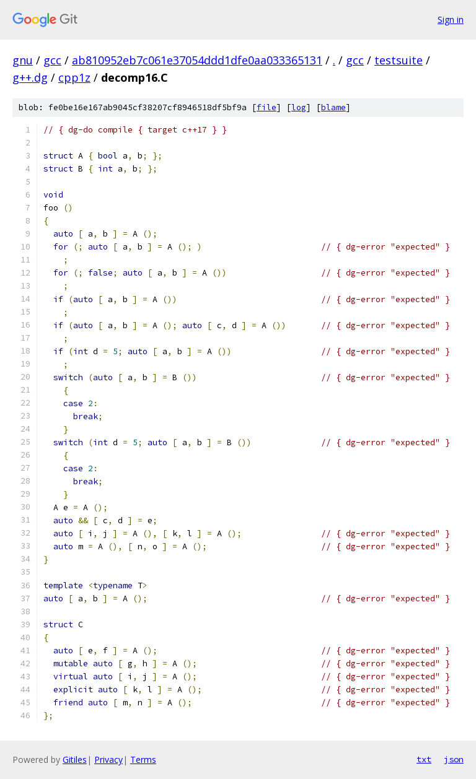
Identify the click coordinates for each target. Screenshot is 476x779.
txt (423, 759)
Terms (143, 759)
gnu (22, 60)
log (298, 107)
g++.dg (30, 77)
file (266, 107)
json (454, 759)
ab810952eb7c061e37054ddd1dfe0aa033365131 (197, 60)
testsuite (398, 60)
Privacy (108, 759)
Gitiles (75, 759)
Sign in (451, 19)
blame (333, 107)
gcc (52, 60)
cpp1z (74, 77)
